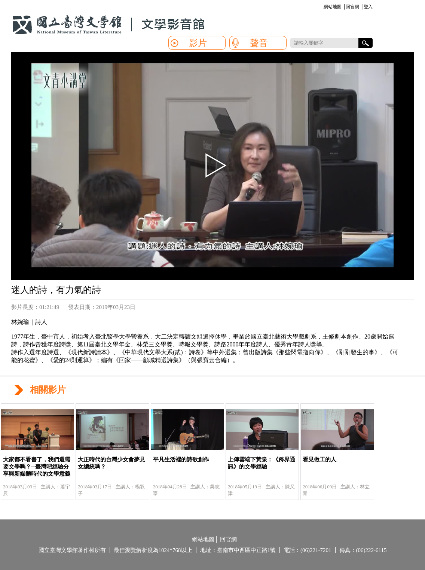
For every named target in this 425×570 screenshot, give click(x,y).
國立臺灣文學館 (108, 24)
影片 (198, 43)
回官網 (352, 6)
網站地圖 (333, 6)
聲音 (259, 43)
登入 (368, 6)
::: (322, 7)
